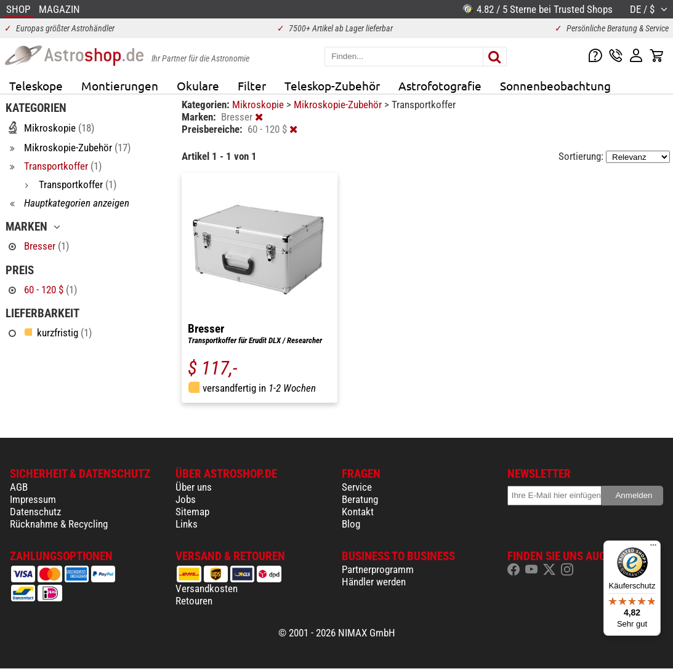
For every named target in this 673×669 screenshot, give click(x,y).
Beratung (360, 499)
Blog (351, 524)
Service (357, 487)
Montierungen (119, 85)
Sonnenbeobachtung (555, 85)
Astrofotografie (440, 85)
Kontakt (358, 511)
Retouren (193, 601)
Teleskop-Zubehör (332, 85)
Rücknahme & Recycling (59, 524)
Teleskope (36, 85)
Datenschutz (35, 511)
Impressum (33, 499)
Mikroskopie (259, 104)
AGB (19, 487)
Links (186, 524)
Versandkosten (206, 588)
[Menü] (653, 547)
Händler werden (374, 582)
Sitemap (192, 511)
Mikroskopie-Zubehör (339, 104)
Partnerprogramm (378, 569)
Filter (252, 85)
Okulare (198, 85)
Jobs (185, 499)
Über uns (193, 487)
